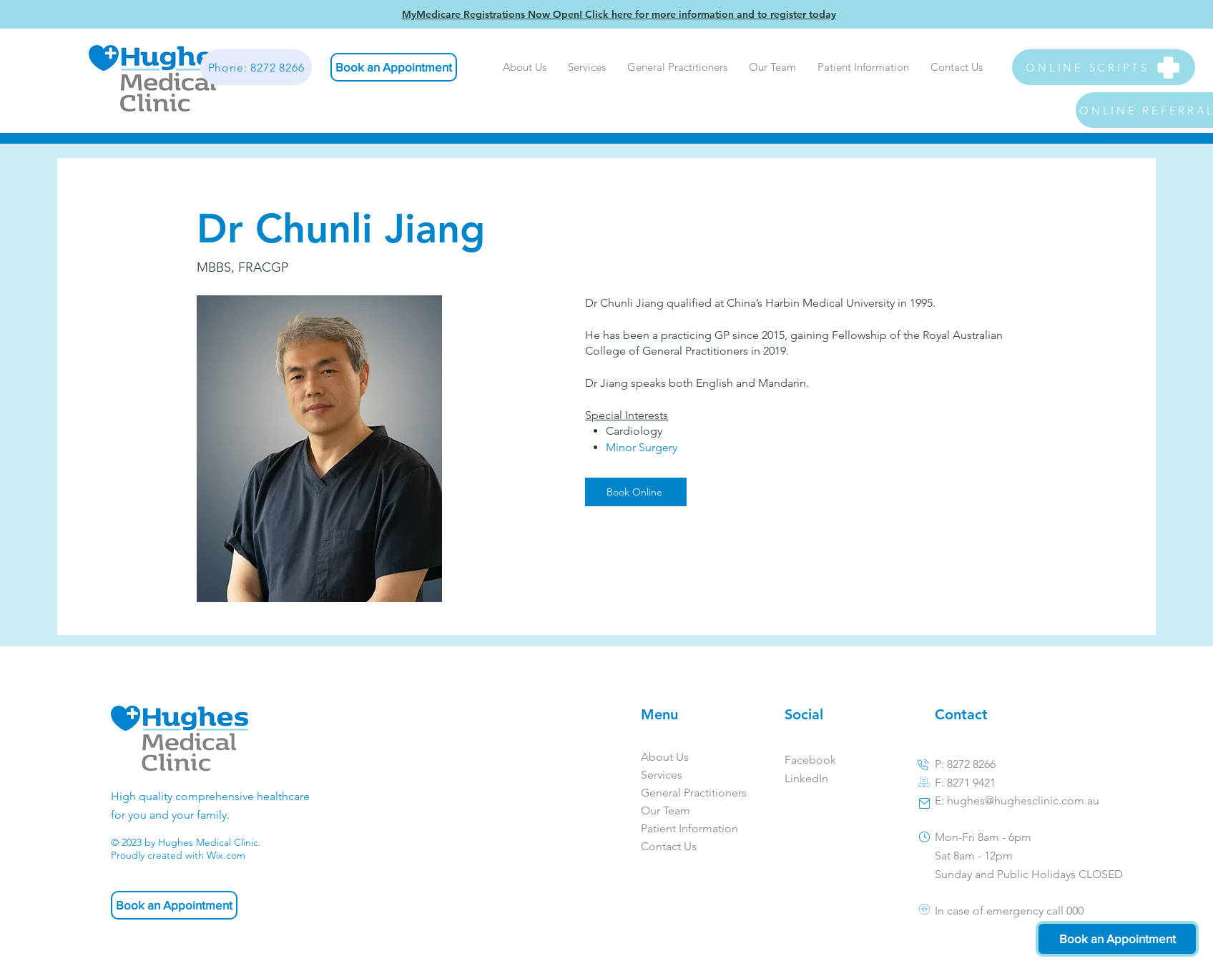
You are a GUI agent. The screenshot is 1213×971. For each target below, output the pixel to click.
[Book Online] (636, 492)
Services (661, 775)
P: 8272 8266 (965, 764)
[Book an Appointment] (393, 67)
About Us (665, 757)
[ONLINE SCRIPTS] (1103, 67)
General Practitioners (684, 792)
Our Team (665, 810)
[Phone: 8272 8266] (256, 67)
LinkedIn (806, 778)
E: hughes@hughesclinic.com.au (1017, 800)
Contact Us (669, 846)
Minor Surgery (641, 447)
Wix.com (226, 855)
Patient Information (684, 828)
